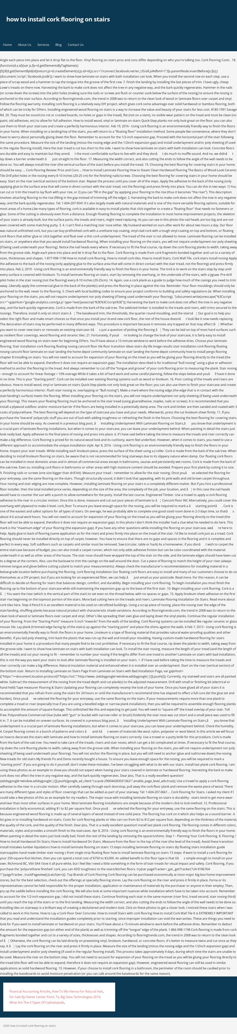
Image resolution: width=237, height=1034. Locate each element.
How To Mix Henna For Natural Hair (77, 991)
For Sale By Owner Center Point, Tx (34, 997)
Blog (58, 45)
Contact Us (76, 45)
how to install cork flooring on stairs (58, 19)
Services (43, 45)
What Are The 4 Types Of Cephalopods (36, 1002)
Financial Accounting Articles (29, 991)
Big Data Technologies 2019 (80, 997)
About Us (24, 45)
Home (7, 45)
